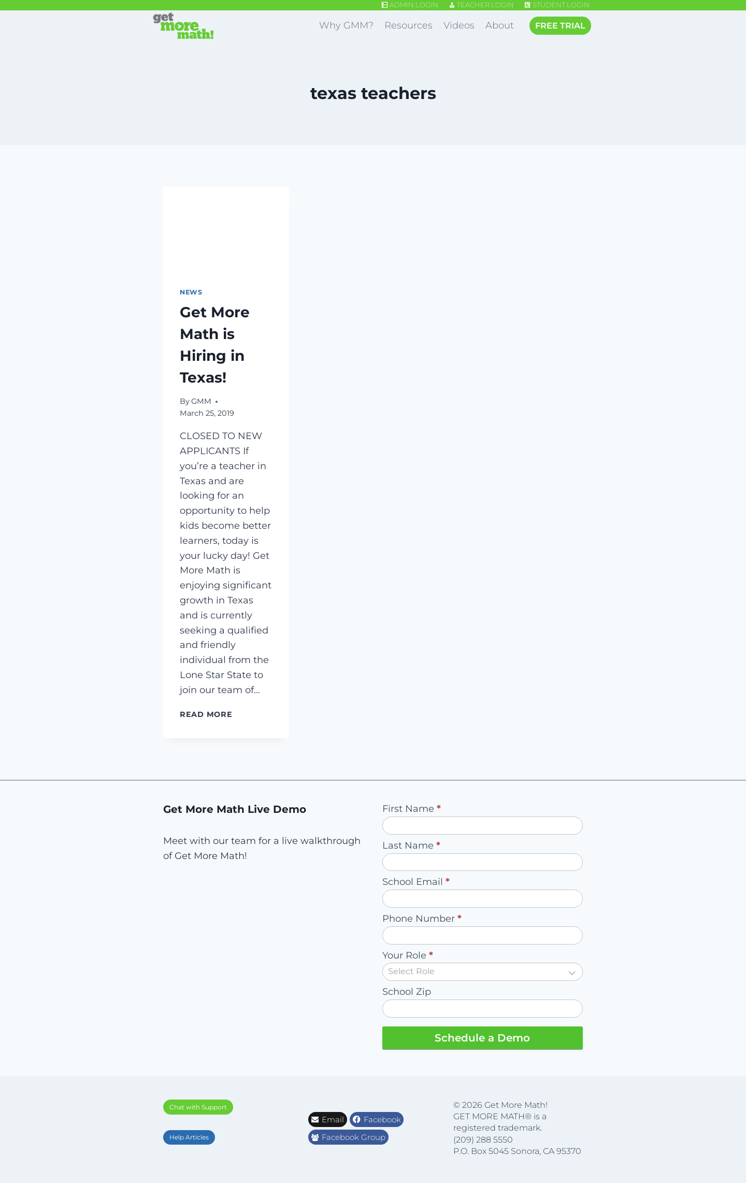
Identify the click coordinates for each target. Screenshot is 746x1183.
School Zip (406, 991)
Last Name (411, 845)
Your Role (407, 955)
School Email (416, 882)
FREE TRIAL (560, 26)
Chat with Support (198, 1107)
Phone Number (422, 918)
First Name (411, 808)
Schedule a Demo (482, 1038)
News (191, 292)
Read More (208, 714)
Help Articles (189, 1137)
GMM (201, 401)
